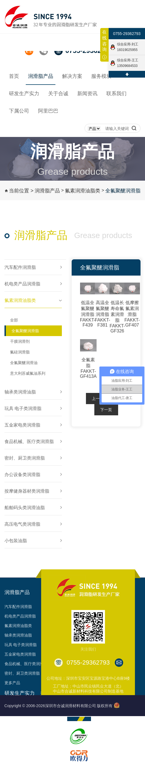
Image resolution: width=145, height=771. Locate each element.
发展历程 (48, 717)
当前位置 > (21, 191)
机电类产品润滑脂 (20, 616)
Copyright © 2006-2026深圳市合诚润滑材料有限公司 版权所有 (58, 706)
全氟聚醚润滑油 (24, 362)
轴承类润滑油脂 (18, 635)
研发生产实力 (19, 693)
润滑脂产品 (47, 191)
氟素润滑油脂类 (82, 191)
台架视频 (48, 764)
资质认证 (48, 736)
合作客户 (48, 755)
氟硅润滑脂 (20, 352)
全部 (14, 320)
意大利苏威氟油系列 (27, 373)
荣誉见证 (48, 726)
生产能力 (12, 717)
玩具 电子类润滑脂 (20, 644)
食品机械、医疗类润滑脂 (26, 663)
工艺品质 (12, 726)
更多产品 (12, 683)
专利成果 (48, 745)
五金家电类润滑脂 (20, 654)
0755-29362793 (127, 33)
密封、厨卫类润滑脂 (22, 673)
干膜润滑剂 (20, 341)
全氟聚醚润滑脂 (123, 191)
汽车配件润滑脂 (18, 606)
